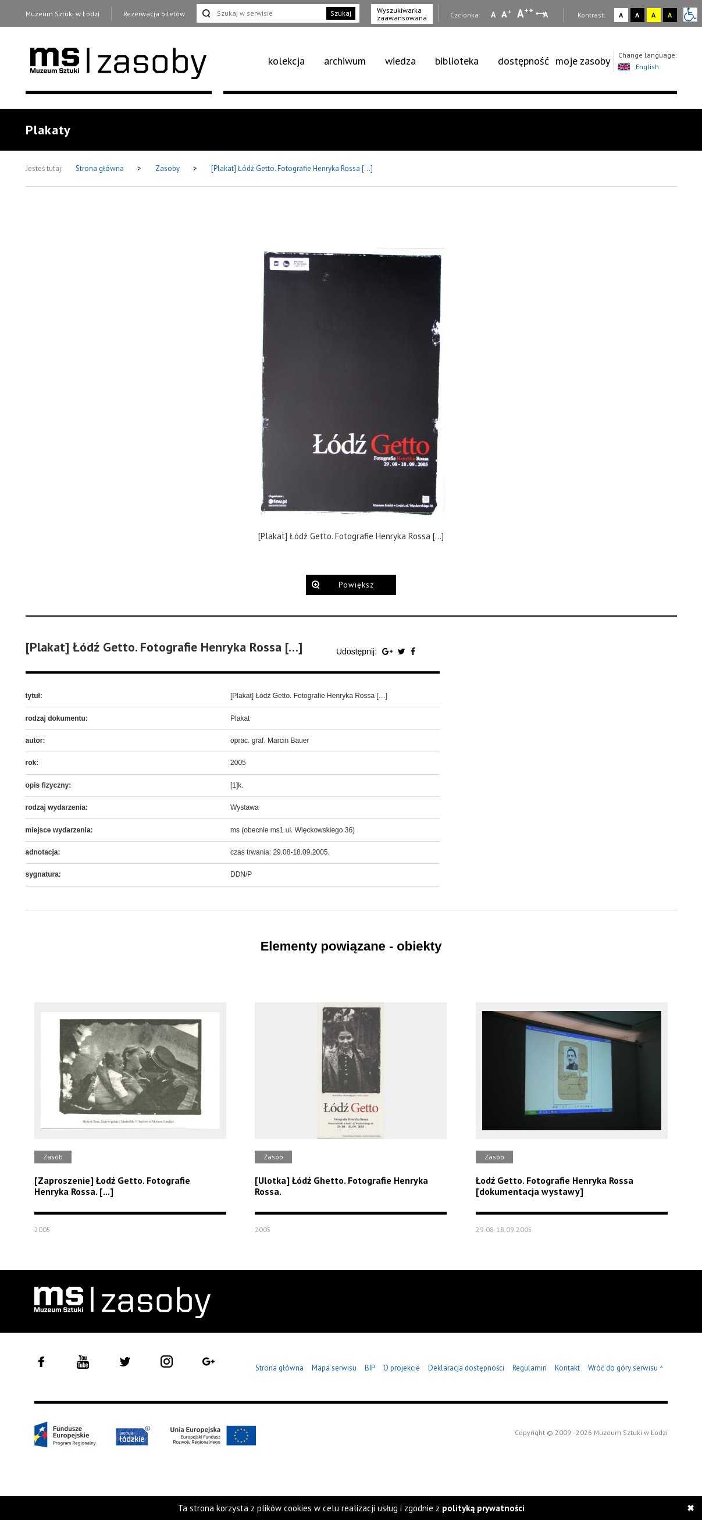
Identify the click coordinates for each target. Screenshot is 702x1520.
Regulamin (529, 1368)
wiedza (400, 60)
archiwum (345, 60)
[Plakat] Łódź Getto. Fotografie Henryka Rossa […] (292, 168)
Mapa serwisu (334, 1368)
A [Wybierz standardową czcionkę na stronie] (506, 14)
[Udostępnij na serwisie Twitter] (403, 651)
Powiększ (356, 585)
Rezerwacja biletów (154, 13)
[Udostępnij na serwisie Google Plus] (388, 651)
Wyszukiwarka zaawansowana (402, 14)
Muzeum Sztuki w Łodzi (62, 13)
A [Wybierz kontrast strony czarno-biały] (637, 14)
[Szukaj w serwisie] (261, 13)
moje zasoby (582, 60)
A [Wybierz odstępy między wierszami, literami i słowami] (546, 14)
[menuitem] (293, 61)
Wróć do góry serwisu (626, 1368)
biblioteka (457, 60)
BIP (370, 1368)
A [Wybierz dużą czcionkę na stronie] (525, 13)
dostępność (523, 60)
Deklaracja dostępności (466, 1368)
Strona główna (101, 168)
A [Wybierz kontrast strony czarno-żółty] (670, 14)
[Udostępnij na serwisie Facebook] (413, 651)
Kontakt (567, 1368)
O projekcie (401, 1368)
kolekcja (286, 60)
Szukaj (340, 13)
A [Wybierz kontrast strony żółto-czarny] (653, 14)
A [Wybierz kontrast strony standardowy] (621, 14)
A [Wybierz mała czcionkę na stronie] (493, 14)
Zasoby (168, 168)
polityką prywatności (483, 1508)
